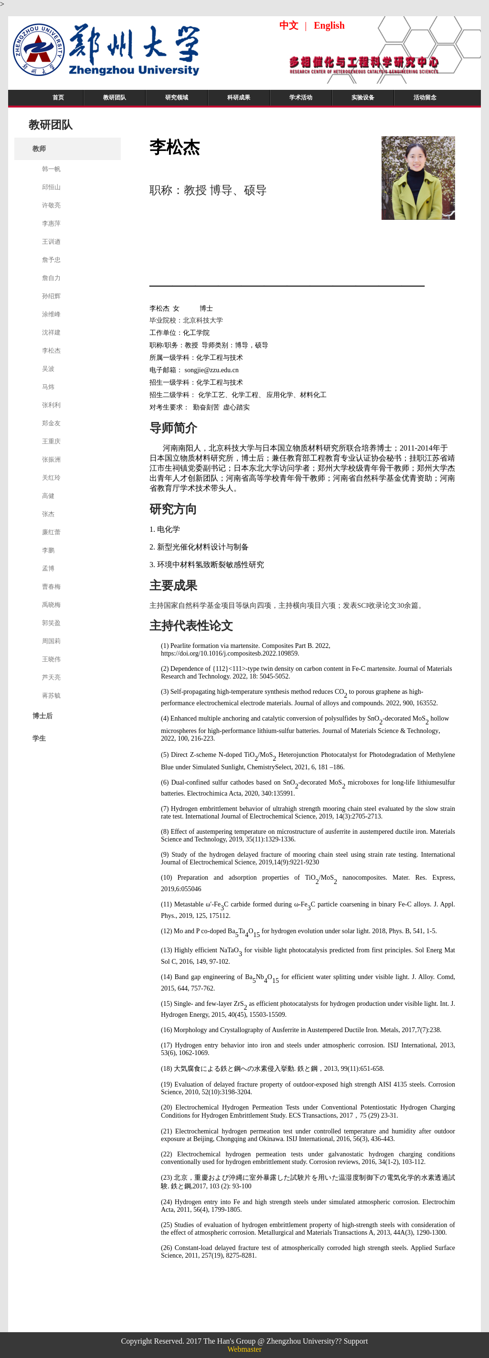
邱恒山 (51, 187)
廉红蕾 (51, 532)
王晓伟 (51, 659)
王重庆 (51, 441)
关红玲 (51, 477)
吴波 (48, 368)
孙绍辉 (51, 296)
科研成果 (238, 97)
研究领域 (176, 97)
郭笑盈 (51, 622)
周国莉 (51, 641)
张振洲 (51, 459)
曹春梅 (51, 586)
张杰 (48, 513)
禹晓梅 (51, 604)
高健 (48, 495)
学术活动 (300, 97)
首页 (58, 97)
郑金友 (51, 423)
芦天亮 (51, 677)
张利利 (51, 405)
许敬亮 (51, 205)
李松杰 (51, 350)
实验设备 (362, 97)
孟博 (48, 568)
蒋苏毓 (51, 695)
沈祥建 (51, 332)
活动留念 (425, 97)
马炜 (48, 386)
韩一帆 (51, 168)
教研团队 (114, 97)
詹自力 (51, 277)
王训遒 (51, 241)
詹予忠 (51, 259)
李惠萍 (51, 223)
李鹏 (48, 550)
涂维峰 (51, 314)
